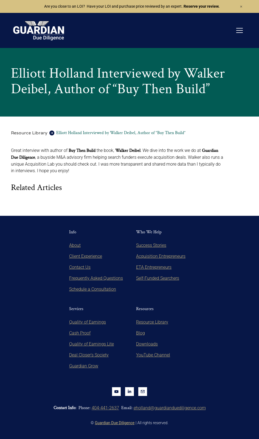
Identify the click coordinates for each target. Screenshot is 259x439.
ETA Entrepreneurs (153, 267)
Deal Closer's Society (89, 355)
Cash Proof (80, 333)
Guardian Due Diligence (115, 423)
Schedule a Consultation (92, 289)
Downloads (147, 344)
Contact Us (80, 267)
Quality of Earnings (87, 322)
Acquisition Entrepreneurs (160, 256)
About (75, 245)
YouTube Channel (153, 355)
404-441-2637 (105, 407)
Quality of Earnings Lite (91, 344)
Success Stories (151, 245)
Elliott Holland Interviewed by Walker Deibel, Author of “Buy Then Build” (120, 133)
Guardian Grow (83, 366)
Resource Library (29, 133)
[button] (239, 30)
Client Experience (85, 256)
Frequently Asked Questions (96, 278)
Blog (140, 333)
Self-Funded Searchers (157, 278)
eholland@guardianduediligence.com (170, 407)
